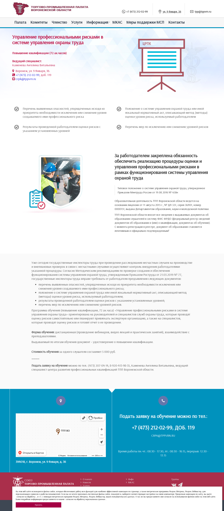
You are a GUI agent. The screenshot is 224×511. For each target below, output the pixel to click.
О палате (86, 479)
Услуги (76, 22)
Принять (38, 504)
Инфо (130, 479)
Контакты (176, 22)
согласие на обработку (26, 496)
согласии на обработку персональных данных (85, 499)
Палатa (20, 22)
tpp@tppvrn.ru (203, 11)
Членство (59, 22)
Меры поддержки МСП (145, 22)
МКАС (117, 22)
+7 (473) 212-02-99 (137, 11)
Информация (97, 22)
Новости (85, 482)
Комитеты (38, 22)
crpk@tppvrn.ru (26, 79)
